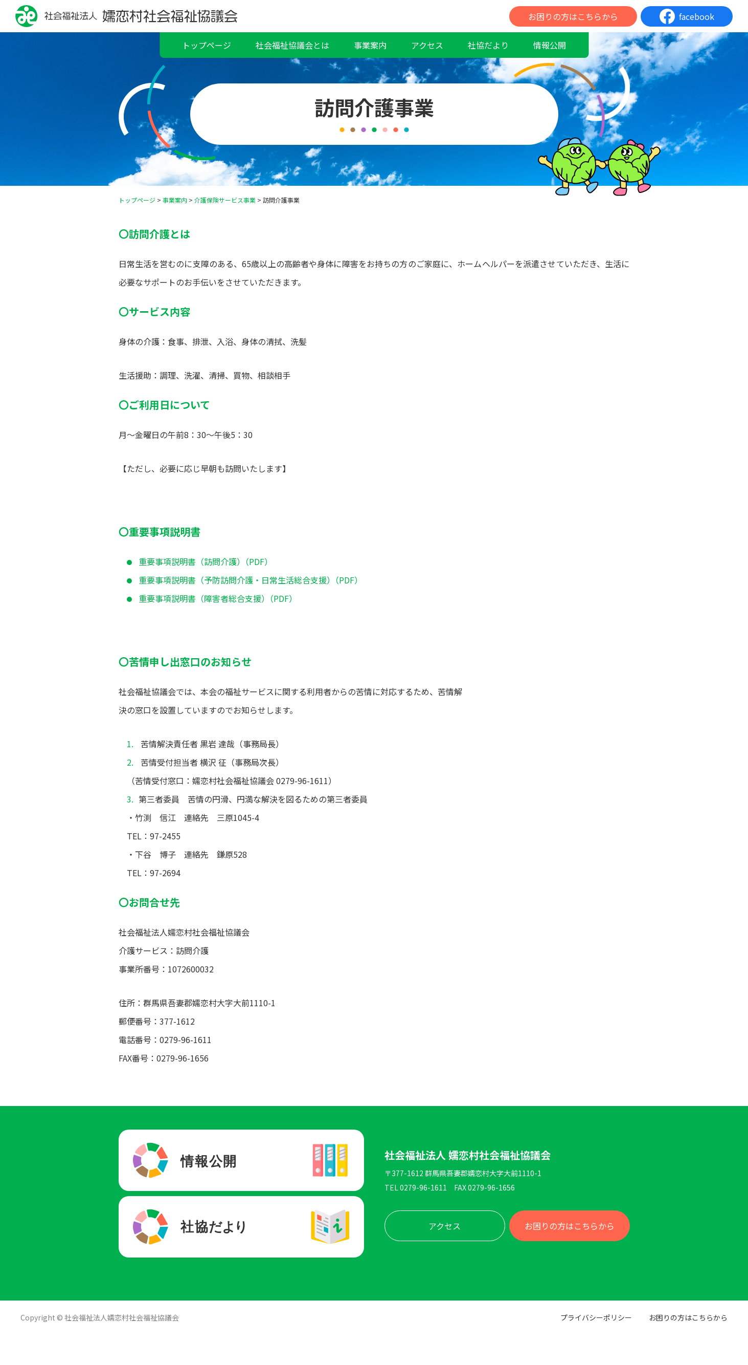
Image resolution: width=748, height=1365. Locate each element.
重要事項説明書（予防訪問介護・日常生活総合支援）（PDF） (250, 580)
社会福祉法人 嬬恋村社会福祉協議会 (467, 1155)
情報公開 (549, 45)
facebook (696, 16)
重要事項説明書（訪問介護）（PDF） (206, 561)
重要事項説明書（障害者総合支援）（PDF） (218, 598)
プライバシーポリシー (596, 1317)
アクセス (427, 45)
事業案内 (370, 45)
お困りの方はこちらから (573, 16)
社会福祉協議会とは (292, 45)
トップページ (206, 45)
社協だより (488, 45)
